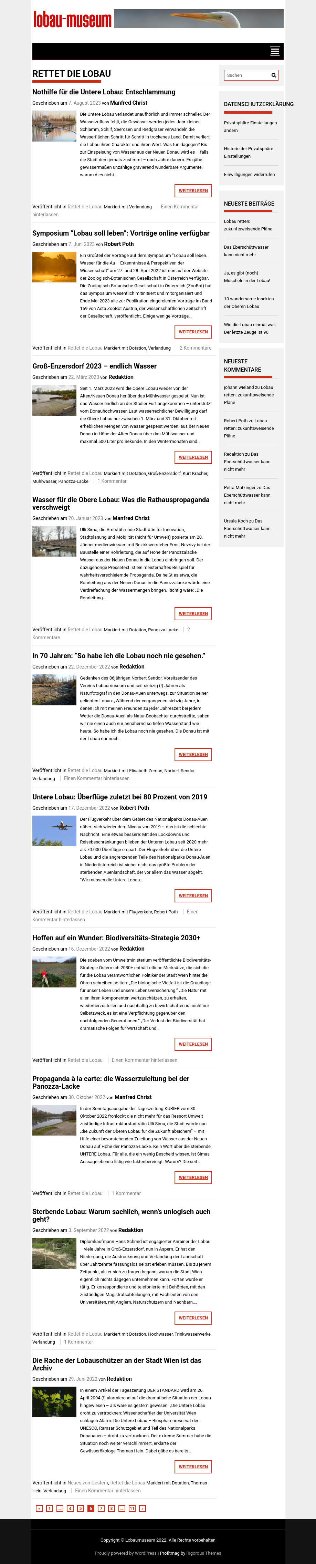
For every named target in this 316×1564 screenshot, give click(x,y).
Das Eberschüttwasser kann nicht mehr (247, 462)
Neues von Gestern (87, 1482)
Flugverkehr (140, 911)
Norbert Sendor (180, 770)
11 (132, 1508)
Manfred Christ (128, 103)
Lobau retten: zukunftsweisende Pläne (249, 395)
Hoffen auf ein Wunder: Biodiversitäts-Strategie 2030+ (116, 938)
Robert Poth (119, 244)
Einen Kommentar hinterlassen (97, 778)
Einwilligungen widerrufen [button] (249, 174)
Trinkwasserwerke (193, 1334)
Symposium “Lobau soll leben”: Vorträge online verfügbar (121, 233)
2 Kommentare (195, 348)
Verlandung (140, 206)
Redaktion (121, 377)
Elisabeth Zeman (145, 770)
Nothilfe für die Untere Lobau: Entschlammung (104, 92)
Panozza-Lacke (73, 481)
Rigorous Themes (204, 1553)
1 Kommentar (112, 481)
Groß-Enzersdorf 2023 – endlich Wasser (94, 366)
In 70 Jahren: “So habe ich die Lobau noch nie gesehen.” (118, 656)
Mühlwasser (44, 481)
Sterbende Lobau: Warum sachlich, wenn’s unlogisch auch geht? (121, 1215)
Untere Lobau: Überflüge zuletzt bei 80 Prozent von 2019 (120, 797)
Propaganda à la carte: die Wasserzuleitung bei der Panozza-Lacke (110, 1082)
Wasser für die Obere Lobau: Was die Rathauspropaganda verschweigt (121, 503)
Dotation (137, 348)
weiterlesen (193, 190)
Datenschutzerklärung (259, 104)
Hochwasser (160, 1334)
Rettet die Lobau (85, 206)
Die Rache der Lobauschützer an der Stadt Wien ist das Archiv (116, 1364)
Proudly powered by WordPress (126, 1553)
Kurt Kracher (195, 473)
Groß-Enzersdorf (164, 473)
